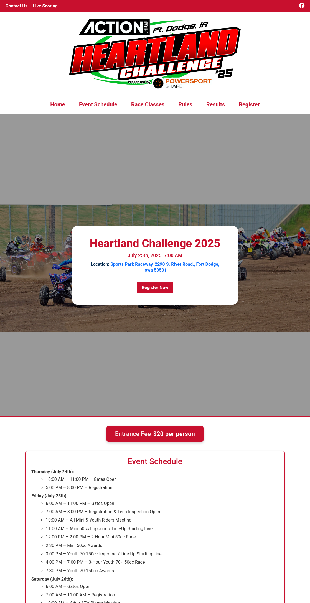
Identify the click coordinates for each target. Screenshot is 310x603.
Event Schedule (98, 104)
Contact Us (16, 6)
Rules (185, 104)
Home (57, 104)
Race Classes (147, 104)
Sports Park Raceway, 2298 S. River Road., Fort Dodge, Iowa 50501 (164, 267)
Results (215, 104)
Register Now (155, 287)
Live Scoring (45, 6)
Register (249, 104)
